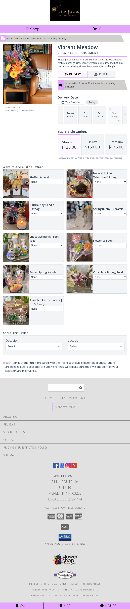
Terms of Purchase (66, 595)
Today (92, 102)
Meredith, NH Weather (46, 589)
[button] (65, 537)
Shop (32, 29)
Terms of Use (90, 595)
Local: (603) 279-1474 (65, 499)
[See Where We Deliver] (65, 407)
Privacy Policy (41, 595)
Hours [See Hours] (108, 605)
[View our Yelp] (74, 467)
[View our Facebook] (56, 467)
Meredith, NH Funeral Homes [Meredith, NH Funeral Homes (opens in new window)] (48, 583)
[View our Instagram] (68, 467)
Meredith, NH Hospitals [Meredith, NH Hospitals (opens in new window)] (85, 583)
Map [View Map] (65, 605)
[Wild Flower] (65, 20)
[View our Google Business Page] (62, 467)
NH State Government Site (80, 589)
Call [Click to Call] (21, 605)
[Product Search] (66, 388)
